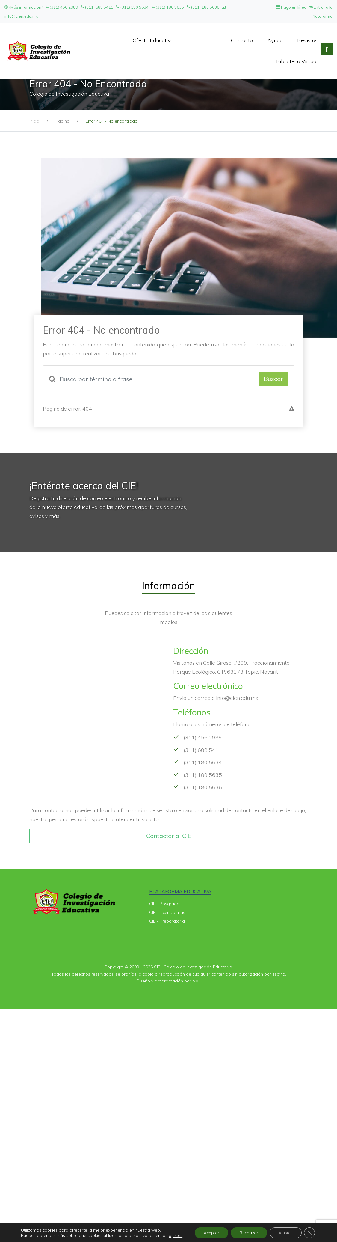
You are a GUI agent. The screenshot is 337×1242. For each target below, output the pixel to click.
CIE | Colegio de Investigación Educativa (193, 967)
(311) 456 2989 (61, 7)
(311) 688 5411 (96, 7)
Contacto (242, 40)
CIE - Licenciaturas (167, 912)
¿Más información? (24, 7)
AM (195, 981)
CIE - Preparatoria (167, 921)
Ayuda (275, 40)
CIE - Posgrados (165, 903)
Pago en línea (291, 7)
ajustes (175, 1235)
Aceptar (211, 1232)
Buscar (273, 378)
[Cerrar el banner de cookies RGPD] (309, 1232)
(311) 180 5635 (167, 7)
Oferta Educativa (153, 40)
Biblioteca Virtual (297, 61)
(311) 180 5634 (132, 7)
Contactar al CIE (168, 835)
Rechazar (249, 1232)
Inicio (34, 121)
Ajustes (286, 1232)
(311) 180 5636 (202, 7)
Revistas (307, 40)
